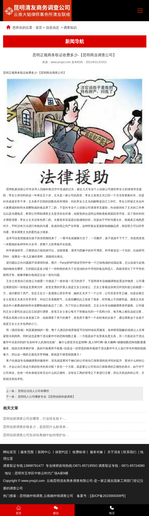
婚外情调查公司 (61, 496)
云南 (47, 496)
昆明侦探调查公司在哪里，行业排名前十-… (35, 418)
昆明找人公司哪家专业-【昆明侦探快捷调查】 (46, 396)
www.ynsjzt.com (61, 62)
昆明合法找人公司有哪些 (33, 391)
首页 (39, 27)
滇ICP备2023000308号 (108, 496)
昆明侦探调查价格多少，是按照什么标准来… (36, 427)
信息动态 (52, 27)
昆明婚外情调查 (31, 496)
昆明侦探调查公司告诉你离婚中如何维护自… (36, 435)
